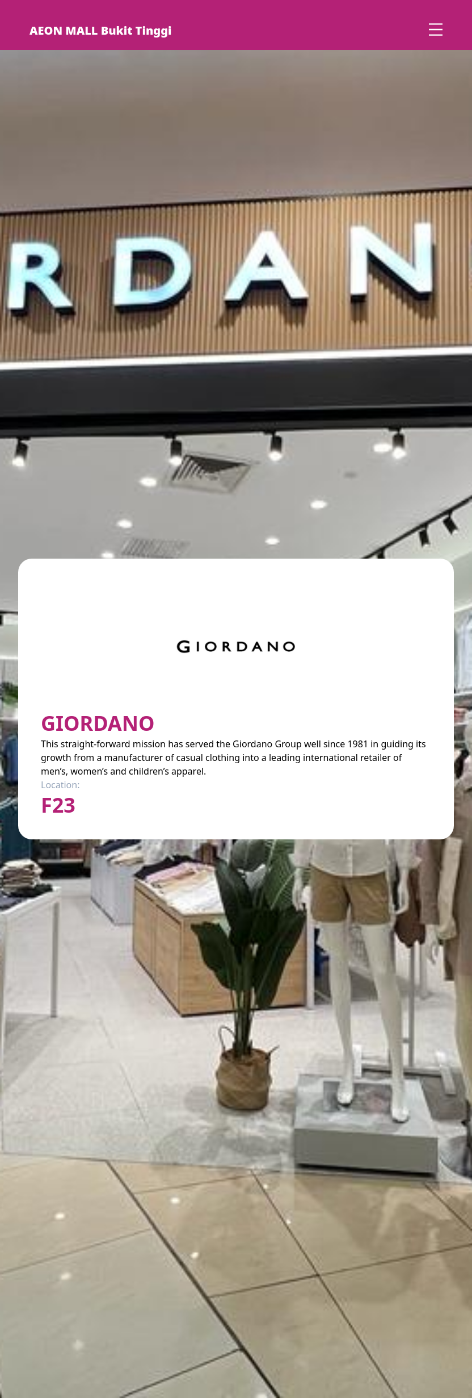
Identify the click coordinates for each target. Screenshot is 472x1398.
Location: (60, 785)
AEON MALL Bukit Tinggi (101, 30)
